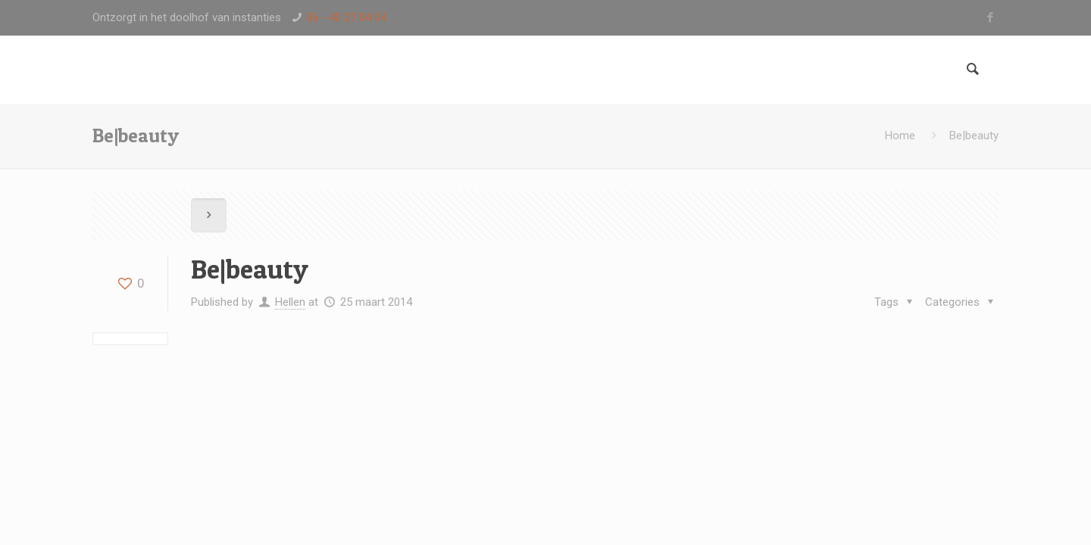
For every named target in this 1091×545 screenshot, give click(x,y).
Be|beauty (974, 135)
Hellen (290, 302)
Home (900, 135)
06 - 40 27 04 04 (346, 17)
